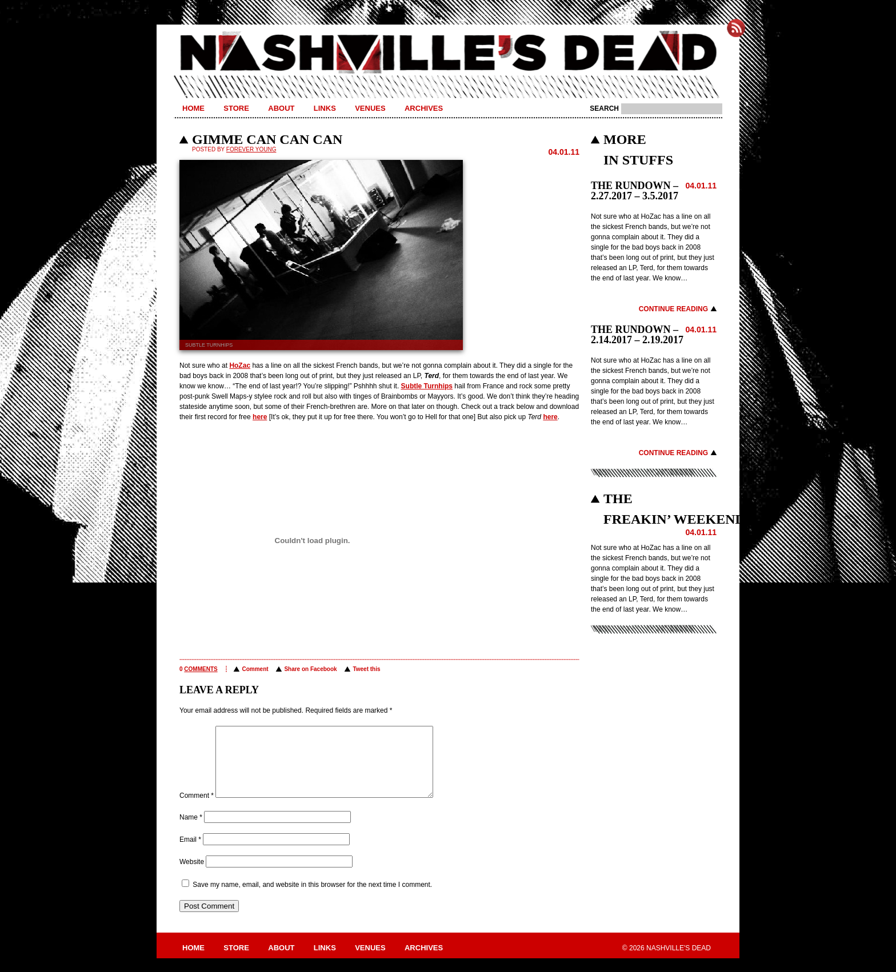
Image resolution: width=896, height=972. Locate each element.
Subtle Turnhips (427, 386)
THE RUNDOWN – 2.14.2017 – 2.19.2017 (637, 335)
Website (191, 875)
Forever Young (251, 149)
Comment (255, 669)
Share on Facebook (310, 669)
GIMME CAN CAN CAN (267, 139)
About (281, 108)
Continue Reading (673, 309)
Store (236, 108)
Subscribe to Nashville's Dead (736, 28)
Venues (370, 108)
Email (190, 853)
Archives (424, 108)
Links (325, 108)
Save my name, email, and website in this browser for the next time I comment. (312, 898)
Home (193, 108)
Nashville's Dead (448, 53)
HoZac (239, 365)
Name (190, 831)
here (260, 417)
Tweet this (366, 669)
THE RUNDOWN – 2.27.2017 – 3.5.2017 (634, 191)
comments (200, 669)
